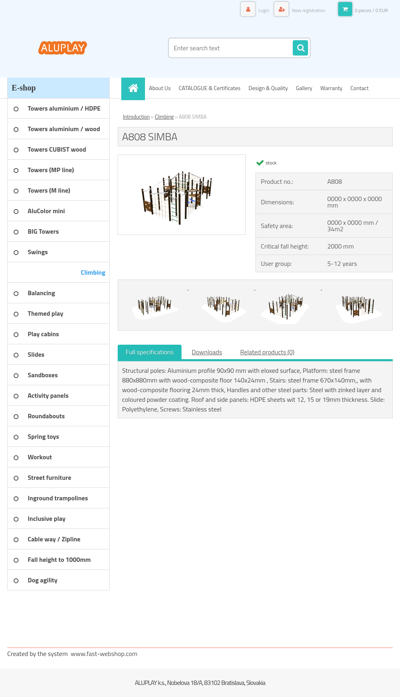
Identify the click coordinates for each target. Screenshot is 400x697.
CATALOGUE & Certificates (210, 88)
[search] (300, 48)
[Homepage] (136, 88)
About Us (160, 88)
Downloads (207, 352)
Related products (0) (267, 352)
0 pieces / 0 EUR (371, 10)
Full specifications (149, 352)
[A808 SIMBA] (181, 158)
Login (263, 10)
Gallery (304, 88)
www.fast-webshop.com (104, 653)
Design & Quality (268, 88)
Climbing (164, 117)
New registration (308, 10)
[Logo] (62, 48)
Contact (360, 88)
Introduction (136, 117)
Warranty (331, 88)
